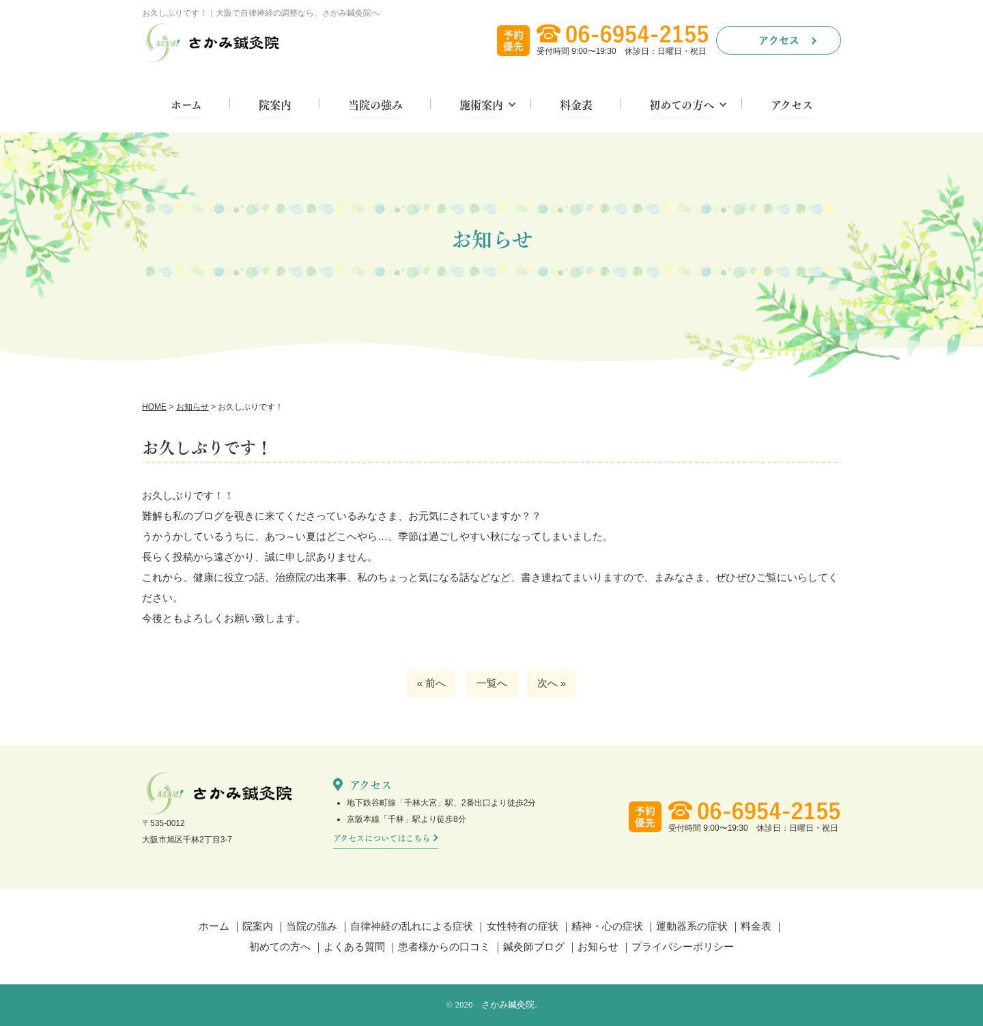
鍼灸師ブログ (534, 946)
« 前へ (431, 683)
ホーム (186, 105)
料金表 (576, 105)
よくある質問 (354, 946)
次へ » (552, 683)
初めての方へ (681, 105)
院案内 (275, 105)
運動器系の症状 (692, 926)
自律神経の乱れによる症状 (411, 926)
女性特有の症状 (522, 926)
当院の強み (375, 105)
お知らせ (598, 946)
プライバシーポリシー (682, 946)
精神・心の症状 (607, 926)
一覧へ (491, 683)
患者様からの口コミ (444, 946)
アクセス (792, 105)
